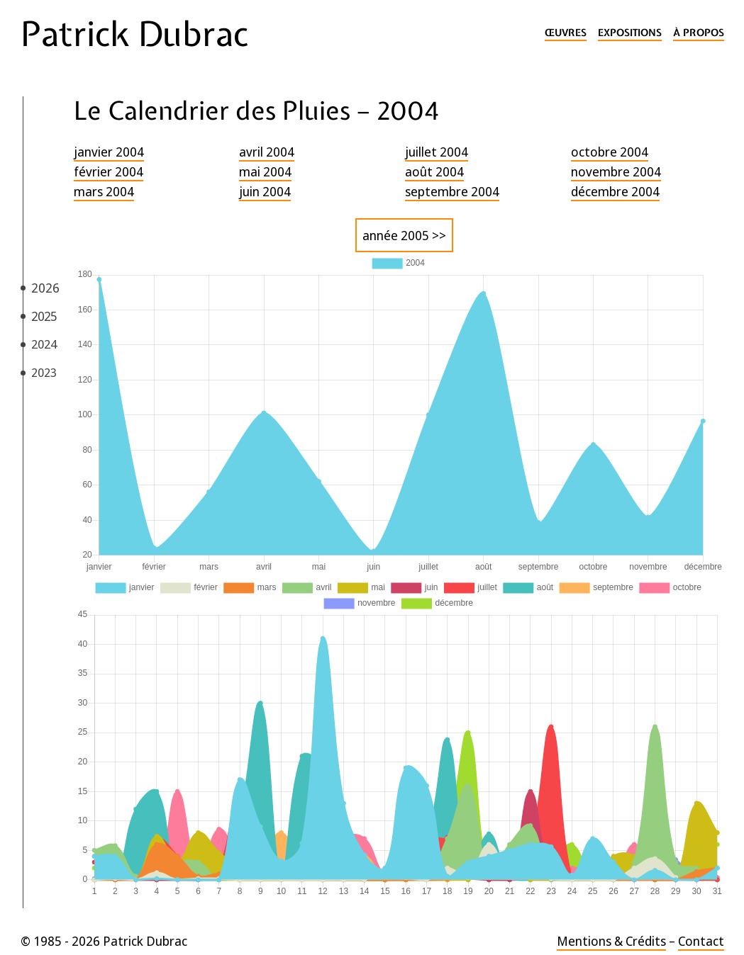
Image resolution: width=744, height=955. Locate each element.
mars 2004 (104, 191)
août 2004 (434, 171)
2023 (44, 372)
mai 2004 (265, 171)
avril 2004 (266, 151)
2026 (45, 287)
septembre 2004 (452, 191)
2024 (44, 344)
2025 (44, 315)
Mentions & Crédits (611, 940)
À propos (698, 33)
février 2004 (108, 171)
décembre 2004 (615, 191)
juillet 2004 (436, 151)
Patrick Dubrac (134, 34)
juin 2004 (265, 191)
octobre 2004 (609, 151)
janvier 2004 (109, 151)
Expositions (630, 33)
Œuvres (566, 33)
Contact (701, 940)
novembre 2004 (616, 171)
